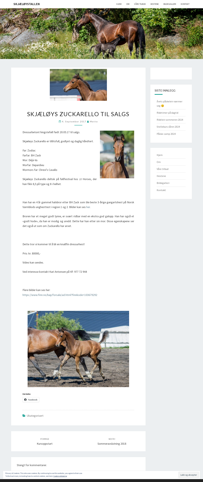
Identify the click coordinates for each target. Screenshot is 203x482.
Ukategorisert (35, 415)
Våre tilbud (140, 4)
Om (127, 4)
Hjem (118, 4)
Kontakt (185, 4)
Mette (94, 121)
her (88, 207)
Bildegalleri (170, 4)
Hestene (155, 4)
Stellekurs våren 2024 (168, 126)
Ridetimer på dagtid (167, 112)
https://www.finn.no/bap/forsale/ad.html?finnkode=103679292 (60, 295)
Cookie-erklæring (60, 476)
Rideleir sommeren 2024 (170, 119)
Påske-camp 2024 (166, 133)
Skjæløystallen (26, 4)
